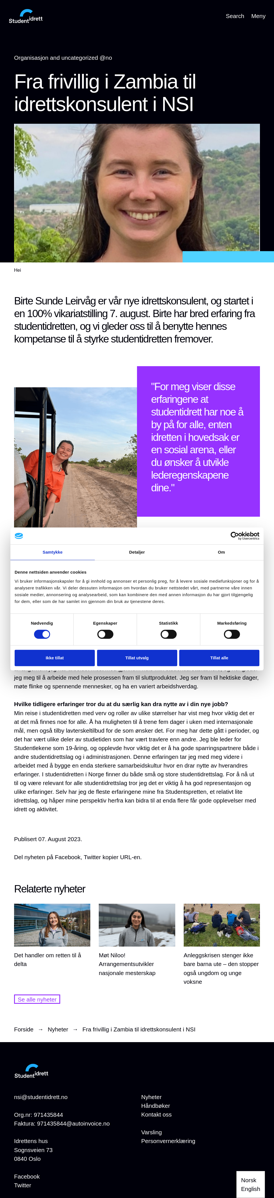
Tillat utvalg (137, 657)
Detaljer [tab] (137, 552)
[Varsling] (151, 1132)
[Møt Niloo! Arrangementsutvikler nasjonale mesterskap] (137, 940)
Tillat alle (219, 657)
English (250, 1189)
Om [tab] (221, 552)
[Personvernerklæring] (168, 1141)
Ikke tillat (55, 657)
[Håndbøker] (155, 1105)
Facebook (27, 1176)
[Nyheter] (151, 1097)
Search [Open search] (235, 16)
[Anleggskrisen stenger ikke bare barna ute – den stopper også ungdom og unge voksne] (222, 945)
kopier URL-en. (122, 857)
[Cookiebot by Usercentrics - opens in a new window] (234, 536)
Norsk (248, 1180)
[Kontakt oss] (156, 1114)
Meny (258, 16)
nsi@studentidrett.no (41, 1097)
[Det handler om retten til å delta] (52, 936)
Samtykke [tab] (53, 552)
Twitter (22, 1185)
